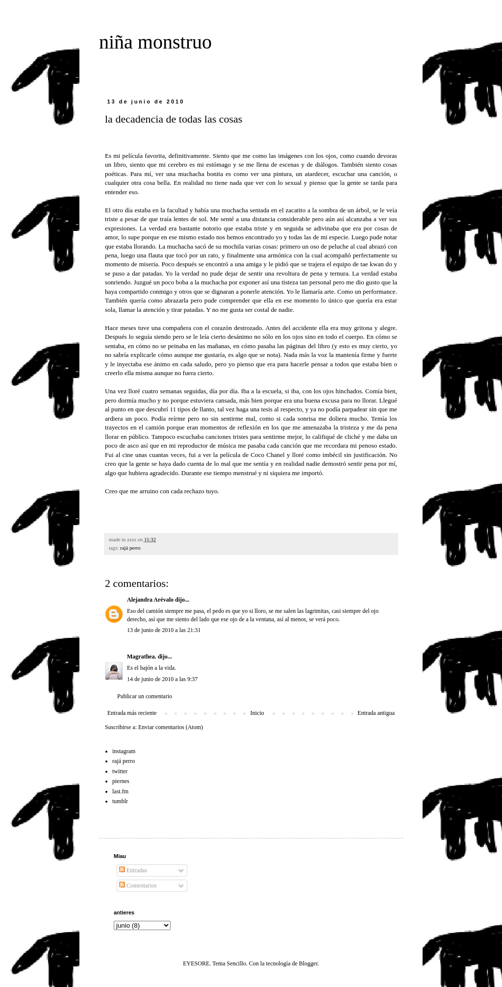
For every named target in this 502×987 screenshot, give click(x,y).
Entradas (133, 870)
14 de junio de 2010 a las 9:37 (162, 679)
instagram (123, 751)
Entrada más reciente (132, 712)
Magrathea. (141, 656)
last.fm (120, 791)
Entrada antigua (376, 712)
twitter (119, 771)
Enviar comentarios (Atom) (170, 727)
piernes (120, 781)
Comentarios (137, 885)
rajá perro (130, 548)
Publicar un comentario (144, 696)
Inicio (257, 712)
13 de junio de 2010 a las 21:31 (164, 630)
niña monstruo (155, 42)
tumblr (120, 801)
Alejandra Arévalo (150, 599)
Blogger (308, 963)
